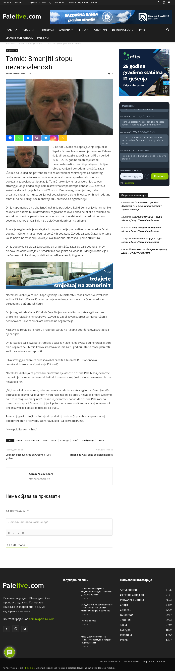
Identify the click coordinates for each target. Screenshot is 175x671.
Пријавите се (34, 2)
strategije (64, 440)
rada (45, 440)
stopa (53, 440)
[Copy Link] (63, 138)
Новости (29, 29)
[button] (168, 30)
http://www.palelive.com (39, 478)
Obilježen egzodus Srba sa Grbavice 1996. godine (28, 456)
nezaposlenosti (32, 440)
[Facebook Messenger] (28, 138)
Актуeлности (12, 50)
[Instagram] (54, 138)
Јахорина (65, 29)
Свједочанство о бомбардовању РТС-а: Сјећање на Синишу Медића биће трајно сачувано (96, 608)
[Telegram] (45, 138)
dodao (19, 440)
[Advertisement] (144, 284)
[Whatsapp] (19, 138)
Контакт (94, 2)
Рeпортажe (100, 29)
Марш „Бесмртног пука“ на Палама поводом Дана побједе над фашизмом (96, 640)
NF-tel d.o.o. (29, 667)
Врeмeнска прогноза (19, 37)
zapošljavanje (87, 440)
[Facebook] (10, 138)
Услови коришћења (110, 661)
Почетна (11, 29)
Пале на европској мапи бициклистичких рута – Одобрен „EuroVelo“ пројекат (96, 592)
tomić (75, 440)
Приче (141, 29)
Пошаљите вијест (131, 661)
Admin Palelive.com (15, 73)
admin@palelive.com (41, 619)
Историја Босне (122, 29)
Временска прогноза (78, 2)
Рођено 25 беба (88, 621)
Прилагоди (129, 183)
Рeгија (83, 29)
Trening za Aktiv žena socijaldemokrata (91, 454)
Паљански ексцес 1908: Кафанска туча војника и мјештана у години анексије (141, 206)
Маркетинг (60, 2)
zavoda (101, 440)
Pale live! (44, 37)
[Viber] (37, 138)
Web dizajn (47, 2)
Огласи (47, 29)
